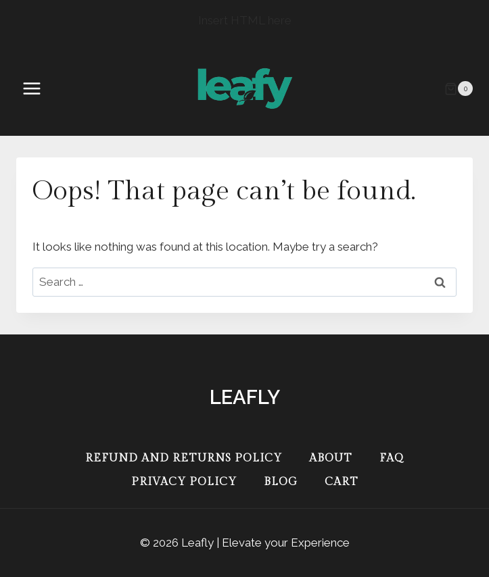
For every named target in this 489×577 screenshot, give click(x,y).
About (330, 458)
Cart (341, 482)
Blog (281, 482)
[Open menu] (38, 89)
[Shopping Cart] (458, 88)
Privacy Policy (184, 482)
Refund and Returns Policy (183, 458)
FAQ (391, 458)
